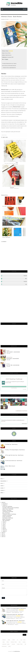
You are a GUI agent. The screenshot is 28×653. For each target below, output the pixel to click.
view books (24, 389)
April (3, 527)
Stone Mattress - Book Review (7, 517)
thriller (2, 492)
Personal (4, 639)
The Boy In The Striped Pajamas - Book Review (15, 449)
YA (17, 639)
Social (9, 639)
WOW (13, 639)
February (4, 529)
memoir (2, 485)
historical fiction (9, 357)
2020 (3, 502)
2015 (3, 536)
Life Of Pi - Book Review (6, 516)
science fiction (4, 19)
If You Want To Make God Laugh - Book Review (10, 507)
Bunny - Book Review (6, 512)
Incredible (7, 381)
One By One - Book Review (7, 515)
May (3, 525)
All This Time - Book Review (13, 365)
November (4, 503)
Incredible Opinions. (17, 651)
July (3, 523)
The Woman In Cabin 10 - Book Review (9, 514)
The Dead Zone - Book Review (7, 511)
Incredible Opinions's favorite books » (21, 410)
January (4, 531)
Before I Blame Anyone (10, 466)
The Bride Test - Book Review (11, 444)
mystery (8, 350)
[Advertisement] (14, 305)
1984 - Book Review (6, 520)
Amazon (6, 59)
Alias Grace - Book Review (13, 358)
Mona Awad (3, 421)
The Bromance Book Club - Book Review (13, 460)
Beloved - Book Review (6, 519)
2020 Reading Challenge (14, 379)
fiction (2, 478)
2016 (3, 535)
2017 (3, 533)
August (4, 521)
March (4, 528)
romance (8, 363)
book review (23, 639)
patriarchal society (6, 644)
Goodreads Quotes (24, 423)
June (3, 524)
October (4, 505)
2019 (3, 532)
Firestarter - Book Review (6, 510)
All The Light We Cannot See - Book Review (14, 455)
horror (2, 483)
